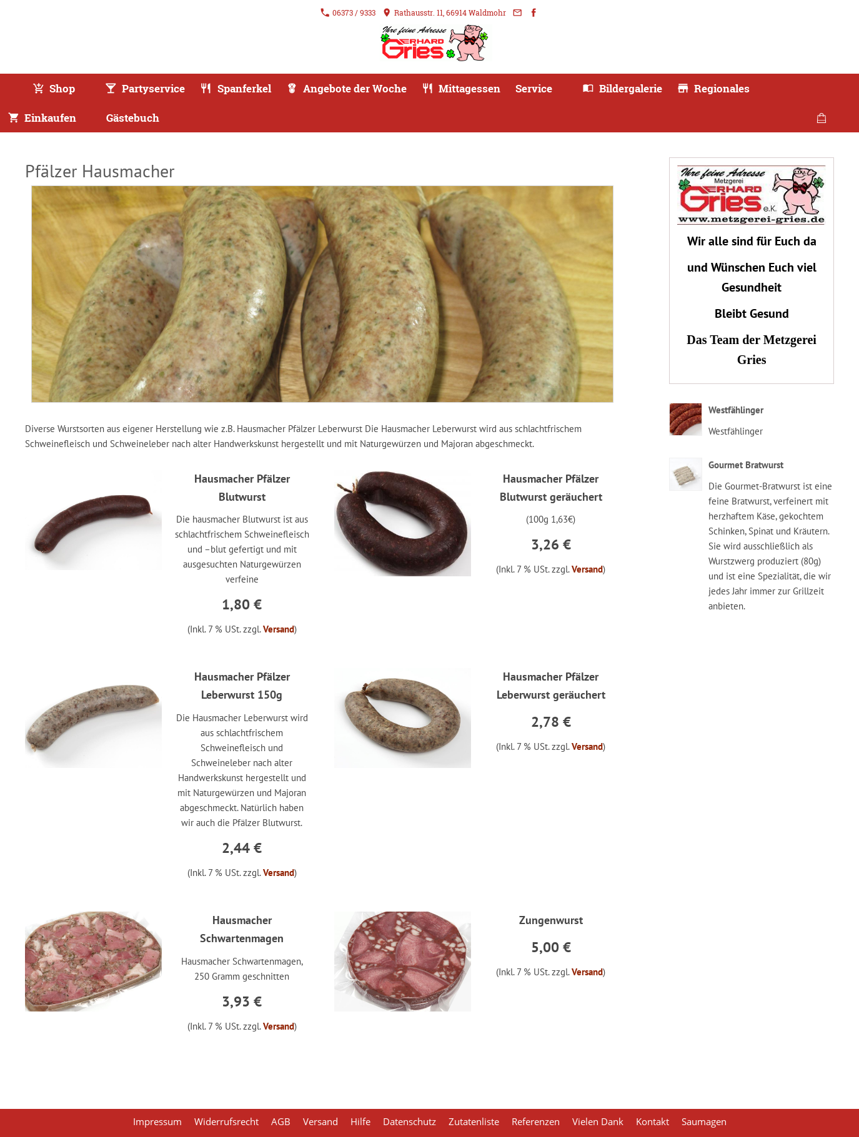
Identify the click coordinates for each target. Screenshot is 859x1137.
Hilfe (360, 1121)
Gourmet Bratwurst (745, 465)
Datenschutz (409, 1121)
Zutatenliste (474, 1121)
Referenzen (536, 1121)
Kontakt (652, 1121)
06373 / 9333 (347, 12)
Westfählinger (735, 410)
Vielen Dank (597, 1121)
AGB (280, 1121)
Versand (278, 629)
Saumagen (704, 1121)
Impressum (157, 1121)
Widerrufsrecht (226, 1121)
